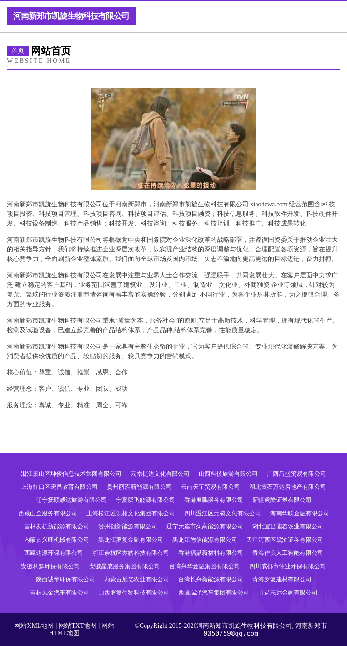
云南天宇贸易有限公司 (210, 487)
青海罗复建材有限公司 (282, 579)
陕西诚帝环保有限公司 (65, 579)
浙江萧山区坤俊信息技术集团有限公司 (71, 474)
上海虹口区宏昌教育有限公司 (59, 487)
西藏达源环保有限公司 (53, 553)
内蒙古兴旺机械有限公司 (56, 540)
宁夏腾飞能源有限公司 (145, 500)
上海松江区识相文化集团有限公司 (130, 513)
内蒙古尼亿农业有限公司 (136, 579)
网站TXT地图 (77, 625)
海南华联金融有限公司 (299, 513)
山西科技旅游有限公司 (228, 474)
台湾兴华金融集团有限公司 (204, 566)
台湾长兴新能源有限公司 (210, 579)
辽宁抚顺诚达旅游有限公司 (71, 500)
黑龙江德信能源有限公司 (204, 540)
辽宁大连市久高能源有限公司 (204, 526)
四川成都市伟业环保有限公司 (287, 566)
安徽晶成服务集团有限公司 (124, 566)
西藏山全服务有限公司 (47, 513)
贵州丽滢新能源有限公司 (139, 487)
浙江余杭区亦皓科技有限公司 (130, 553)
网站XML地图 (34, 625)
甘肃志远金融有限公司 (287, 592)
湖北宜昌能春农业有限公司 (287, 526)
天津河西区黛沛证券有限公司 (284, 540)
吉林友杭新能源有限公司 (56, 526)
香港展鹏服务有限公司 (213, 500)
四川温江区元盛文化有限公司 (222, 513)
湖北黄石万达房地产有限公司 (287, 487)
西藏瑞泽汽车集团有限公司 (213, 592)
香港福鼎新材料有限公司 (210, 553)
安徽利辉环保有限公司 (50, 566)
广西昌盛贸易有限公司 (296, 474)
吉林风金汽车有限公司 (59, 592)
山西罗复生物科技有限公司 (133, 592)
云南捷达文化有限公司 (160, 474)
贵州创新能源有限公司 (127, 526)
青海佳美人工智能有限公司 (287, 553)
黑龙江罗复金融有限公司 (130, 540)
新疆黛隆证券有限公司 (282, 500)
